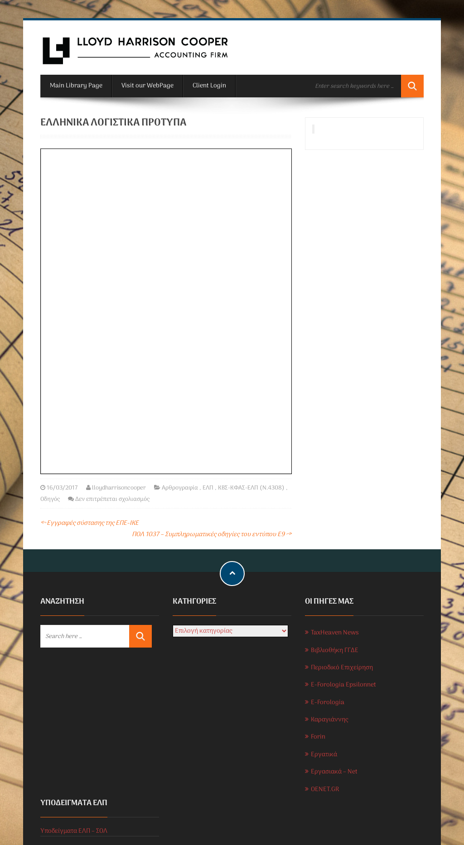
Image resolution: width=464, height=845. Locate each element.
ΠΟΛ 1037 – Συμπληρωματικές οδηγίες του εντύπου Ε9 (211, 534)
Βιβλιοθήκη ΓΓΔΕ (334, 650)
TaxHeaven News (335, 633)
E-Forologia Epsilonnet (343, 685)
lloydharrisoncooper (119, 488)
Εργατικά (324, 754)
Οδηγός (50, 499)
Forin (318, 737)
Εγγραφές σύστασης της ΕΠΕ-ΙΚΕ (89, 523)
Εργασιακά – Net (334, 772)
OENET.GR (325, 789)
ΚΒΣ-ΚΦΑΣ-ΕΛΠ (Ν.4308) (251, 488)
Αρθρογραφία (180, 488)
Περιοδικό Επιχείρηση (342, 668)
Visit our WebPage (147, 86)
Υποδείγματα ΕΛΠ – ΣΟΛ (73, 831)
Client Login (209, 86)
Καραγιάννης (329, 720)
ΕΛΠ (208, 488)
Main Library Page (76, 86)
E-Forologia (327, 702)
